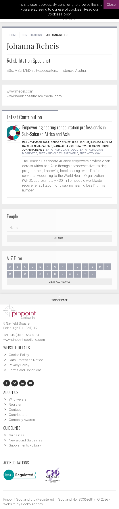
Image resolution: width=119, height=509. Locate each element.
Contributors (32, 35)
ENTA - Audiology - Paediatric (58, 153)
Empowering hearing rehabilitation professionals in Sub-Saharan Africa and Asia (64, 130)
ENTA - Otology (90, 153)
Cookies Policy (59, 14)
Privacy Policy (19, 365)
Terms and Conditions (25, 370)
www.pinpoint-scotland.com (24, 340)
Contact (15, 410)
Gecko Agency (32, 504)
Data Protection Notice (26, 360)
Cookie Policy (19, 355)
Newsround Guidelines (25, 440)
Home (13, 35)
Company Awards (22, 420)
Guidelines (16, 435)
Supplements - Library (25, 445)
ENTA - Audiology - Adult (62, 149)
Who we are (18, 399)
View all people (59, 281)
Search (59, 238)
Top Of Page (60, 299)
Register (15, 405)
